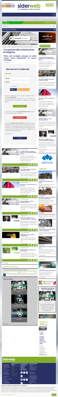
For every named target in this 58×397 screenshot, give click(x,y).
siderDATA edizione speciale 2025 (47, 270)
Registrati (19, 138)
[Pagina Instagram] (24, 372)
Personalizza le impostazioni (8, 394)
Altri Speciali (42, 277)
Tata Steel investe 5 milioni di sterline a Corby (28, 170)
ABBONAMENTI (14, 373)
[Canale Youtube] (21, 380)
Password (7, 82)
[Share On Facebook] (36, 164)
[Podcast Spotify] (24, 380)
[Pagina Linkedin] (21, 372)
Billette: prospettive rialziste (47, 214)
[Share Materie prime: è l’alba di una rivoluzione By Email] (28, 260)
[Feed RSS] (27, 380)
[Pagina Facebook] (27, 372)
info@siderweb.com (8, 378)
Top (9, 46)
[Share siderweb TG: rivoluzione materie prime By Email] (28, 245)
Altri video (5, 323)
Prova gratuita (19, 106)
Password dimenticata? (24, 89)
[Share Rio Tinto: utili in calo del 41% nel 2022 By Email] (28, 196)
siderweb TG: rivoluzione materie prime (27, 235)
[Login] (4, 275)
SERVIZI (12, 370)
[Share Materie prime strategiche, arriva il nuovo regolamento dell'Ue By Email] (28, 164)
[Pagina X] (21, 376)
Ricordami (12, 86)
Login (13, 89)
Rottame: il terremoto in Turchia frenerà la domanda (28, 218)
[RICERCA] (53, 26)
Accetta (54, 394)
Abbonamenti (19, 117)
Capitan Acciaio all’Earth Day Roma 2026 (42, 340)
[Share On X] (34, 164)
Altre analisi (42, 255)
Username (7, 78)
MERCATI (13, 369)
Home (4, 46)
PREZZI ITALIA (14, 368)
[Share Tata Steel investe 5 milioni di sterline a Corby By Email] (28, 180)
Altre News (5, 263)
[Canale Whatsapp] (21, 383)
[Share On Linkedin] (31, 164)
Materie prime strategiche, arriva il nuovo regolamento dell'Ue (28, 152)
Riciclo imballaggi (44, 323)
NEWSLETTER (13, 375)
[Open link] (8, 5)
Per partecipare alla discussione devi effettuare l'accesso (15, 269)
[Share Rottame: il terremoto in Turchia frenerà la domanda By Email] (28, 230)
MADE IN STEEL (14, 374)
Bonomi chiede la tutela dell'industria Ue (27, 202)
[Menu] (54, 14)
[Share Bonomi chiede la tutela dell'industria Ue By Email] (28, 213)
